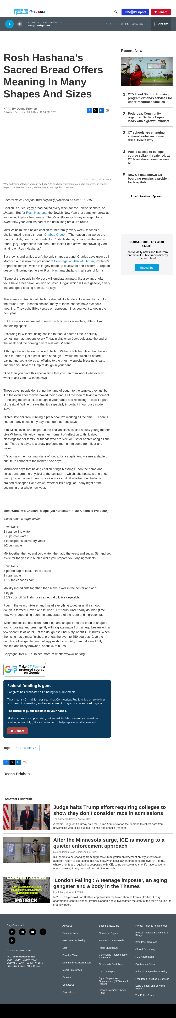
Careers (66, 977)
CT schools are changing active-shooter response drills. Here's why (146, 136)
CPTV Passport (107, 971)
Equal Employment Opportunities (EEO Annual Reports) (113, 981)
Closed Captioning (145, 949)
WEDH (10, 960)
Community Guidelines (111, 964)
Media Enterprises (72, 970)
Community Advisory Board (76, 962)
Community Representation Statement (113, 956)
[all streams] (161, 24)
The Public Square (145, 995)
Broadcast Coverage (146, 942)
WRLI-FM (39, 963)
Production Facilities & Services (152, 979)
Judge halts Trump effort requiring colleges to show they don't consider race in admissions (109, 810)
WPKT (30, 963)
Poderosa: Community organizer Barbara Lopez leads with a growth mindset (148, 117)
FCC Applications (144, 957)
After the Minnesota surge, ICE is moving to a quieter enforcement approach (108, 843)
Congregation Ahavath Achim (74, 261)
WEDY (34, 960)
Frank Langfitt (60, 892)
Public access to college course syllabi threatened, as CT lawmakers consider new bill (149, 157)
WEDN (18, 960)
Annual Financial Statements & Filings (151, 934)
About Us (67, 926)
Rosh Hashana (36, 212)
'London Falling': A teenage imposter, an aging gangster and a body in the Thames (110, 883)
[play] (9, 24)
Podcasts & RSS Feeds (111, 940)
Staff (64, 948)
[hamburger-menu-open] (8, 12)
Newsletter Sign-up (109, 933)
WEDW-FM (12, 963)
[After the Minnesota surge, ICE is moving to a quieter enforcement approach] (26, 850)
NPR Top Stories (26, 748)
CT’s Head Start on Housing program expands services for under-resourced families (150, 98)
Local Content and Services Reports (150, 987)
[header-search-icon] (116, 12)
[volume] (20, 24)
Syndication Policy (145, 964)
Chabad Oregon (55, 234)
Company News (70, 933)
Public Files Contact (16, 966)
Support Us (68, 992)
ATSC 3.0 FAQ (33, 966)
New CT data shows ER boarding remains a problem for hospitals (148, 178)
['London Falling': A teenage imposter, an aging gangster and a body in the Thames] (26, 890)
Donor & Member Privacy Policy (112, 991)
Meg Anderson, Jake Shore (67, 852)
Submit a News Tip (109, 926)
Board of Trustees (71, 955)
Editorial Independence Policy (151, 971)
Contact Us (68, 985)
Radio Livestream (108, 948)
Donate (162, 12)
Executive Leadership (73, 940)
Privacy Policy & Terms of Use (151, 926)
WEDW (26, 960)
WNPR (22, 963)
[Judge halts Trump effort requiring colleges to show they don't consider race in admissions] (26, 817)
